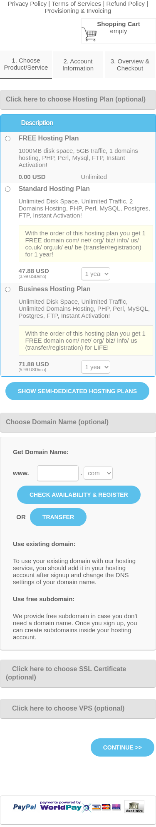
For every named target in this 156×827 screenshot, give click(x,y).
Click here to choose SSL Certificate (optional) (66, 673)
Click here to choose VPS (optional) (65, 708)
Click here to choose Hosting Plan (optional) (76, 99)
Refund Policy (125, 3)
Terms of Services (76, 3)
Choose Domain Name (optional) (57, 422)
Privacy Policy (27, 3)
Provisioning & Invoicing (78, 10)
